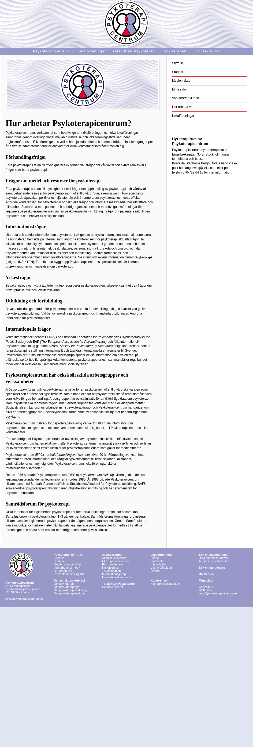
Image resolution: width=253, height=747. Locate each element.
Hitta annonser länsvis (214, 556)
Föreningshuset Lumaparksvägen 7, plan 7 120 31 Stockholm (22, 587)
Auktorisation (112, 570)
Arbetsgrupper (112, 554)
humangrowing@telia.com (197, 168)
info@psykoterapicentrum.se (24, 598)
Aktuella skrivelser (114, 558)
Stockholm (157, 561)
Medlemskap (181, 80)
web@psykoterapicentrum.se (218, 593)
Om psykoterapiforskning (70, 593)
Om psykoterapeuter (67, 587)
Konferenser (159, 580)
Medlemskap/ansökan (68, 564)
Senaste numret (112, 587)
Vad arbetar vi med (185, 98)
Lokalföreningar (183, 116)
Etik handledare (112, 564)
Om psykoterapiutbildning (70, 590)
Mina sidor (179, 89)
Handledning (110, 567)
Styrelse (178, 63)
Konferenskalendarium (165, 583)
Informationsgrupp (114, 574)
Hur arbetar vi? (63, 570)
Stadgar (177, 72)
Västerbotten (158, 564)
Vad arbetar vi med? (67, 567)
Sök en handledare (212, 567)
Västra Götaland (161, 567)
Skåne (154, 558)
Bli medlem (207, 574)
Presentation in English (69, 574)
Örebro (154, 570)
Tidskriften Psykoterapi (118, 583)
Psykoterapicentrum (68, 554)
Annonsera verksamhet (214, 561)
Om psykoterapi (69, 582)
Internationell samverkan (118, 577)
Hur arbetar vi (182, 107)
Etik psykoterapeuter (115, 561)
